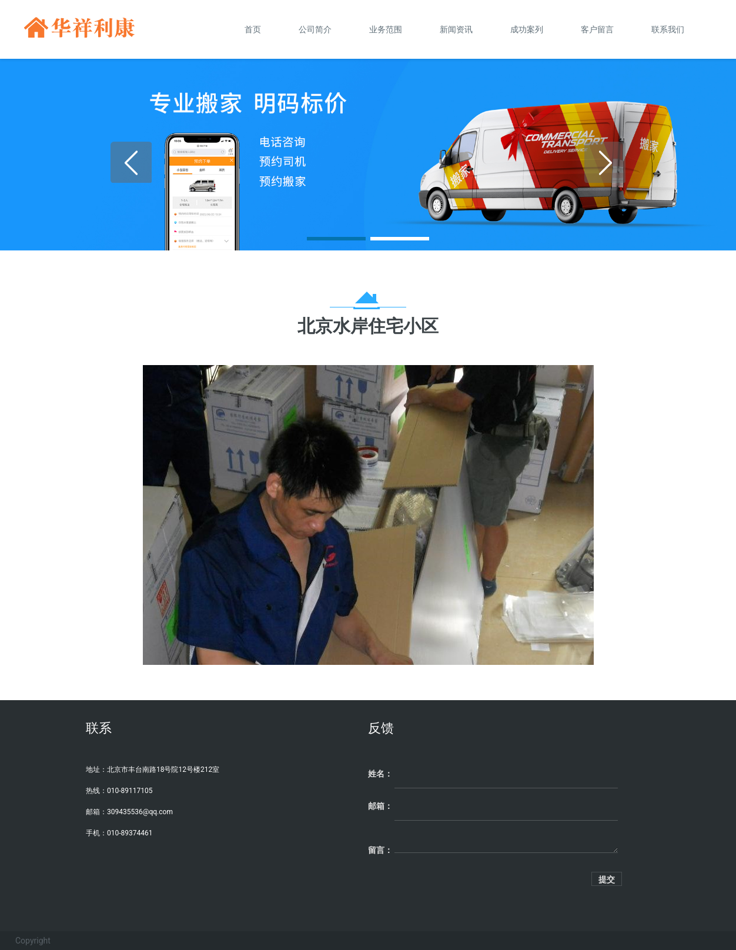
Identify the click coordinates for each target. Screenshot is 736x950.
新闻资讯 (456, 29)
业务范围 (385, 29)
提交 (606, 879)
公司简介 (315, 29)
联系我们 (667, 29)
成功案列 (526, 29)
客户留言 (597, 29)
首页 (253, 29)
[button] (336, 238)
